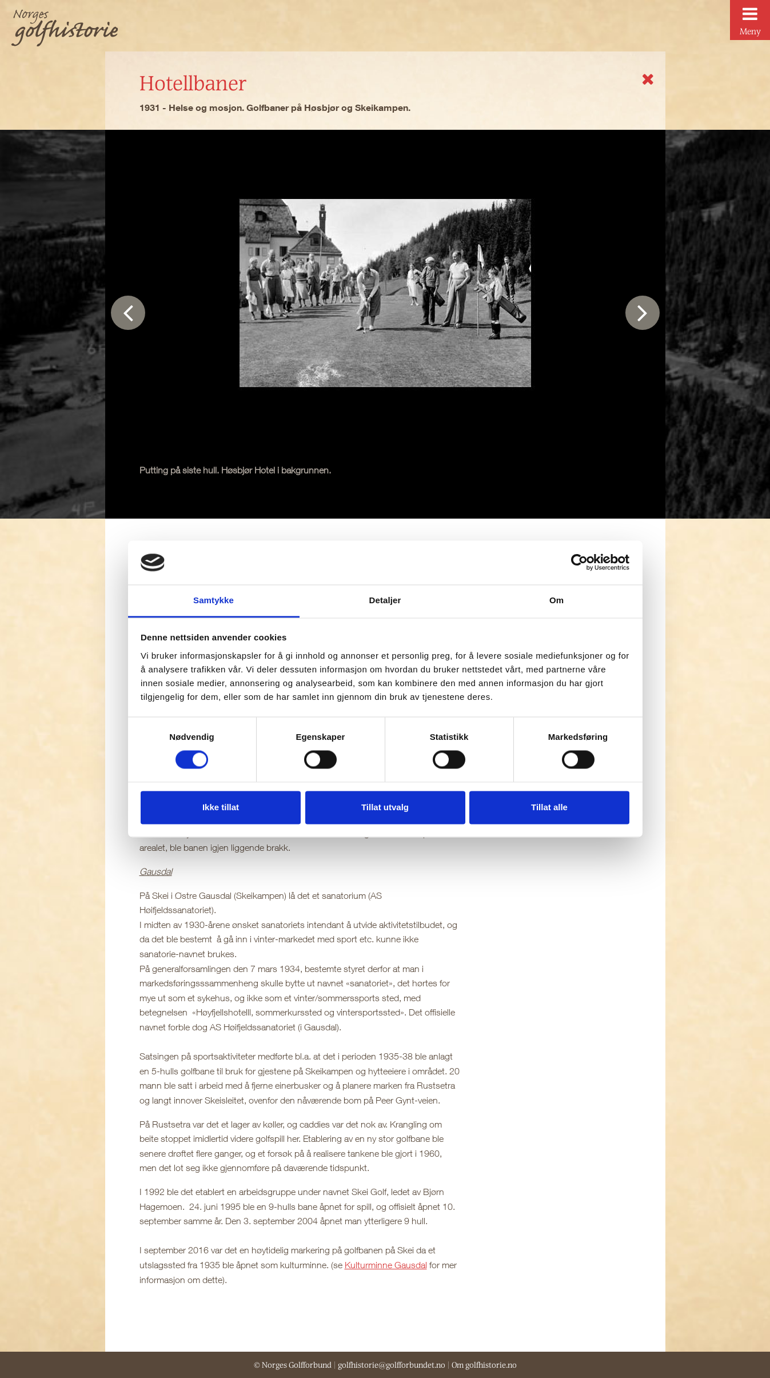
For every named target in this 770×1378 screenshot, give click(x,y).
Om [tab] (556, 600)
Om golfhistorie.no (484, 1364)
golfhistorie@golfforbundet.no (391, 1364)
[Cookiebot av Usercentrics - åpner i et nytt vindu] (579, 562)
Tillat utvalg (385, 807)
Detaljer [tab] (385, 600)
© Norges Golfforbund (293, 1364)
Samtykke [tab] (213, 600)
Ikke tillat (220, 807)
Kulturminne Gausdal (386, 1265)
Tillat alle (549, 807)
